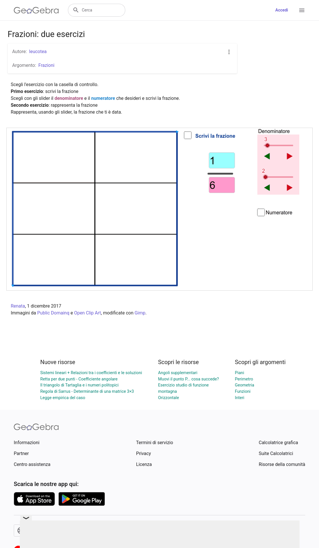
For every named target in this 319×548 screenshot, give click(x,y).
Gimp (139, 313)
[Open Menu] (301, 10)
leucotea (38, 51)
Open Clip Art (87, 313)
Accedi (281, 10)
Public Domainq (53, 313)
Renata (18, 306)
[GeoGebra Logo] (36, 10)
